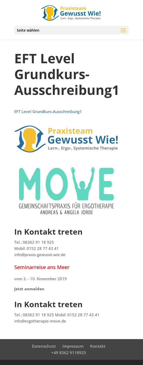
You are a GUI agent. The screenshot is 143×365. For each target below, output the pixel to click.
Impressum (72, 346)
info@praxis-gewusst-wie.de (40, 254)
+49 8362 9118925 (68, 352)
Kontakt (97, 346)
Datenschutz (44, 346)
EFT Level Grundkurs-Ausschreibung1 (48, 111)
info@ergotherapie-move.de (40, 321)
